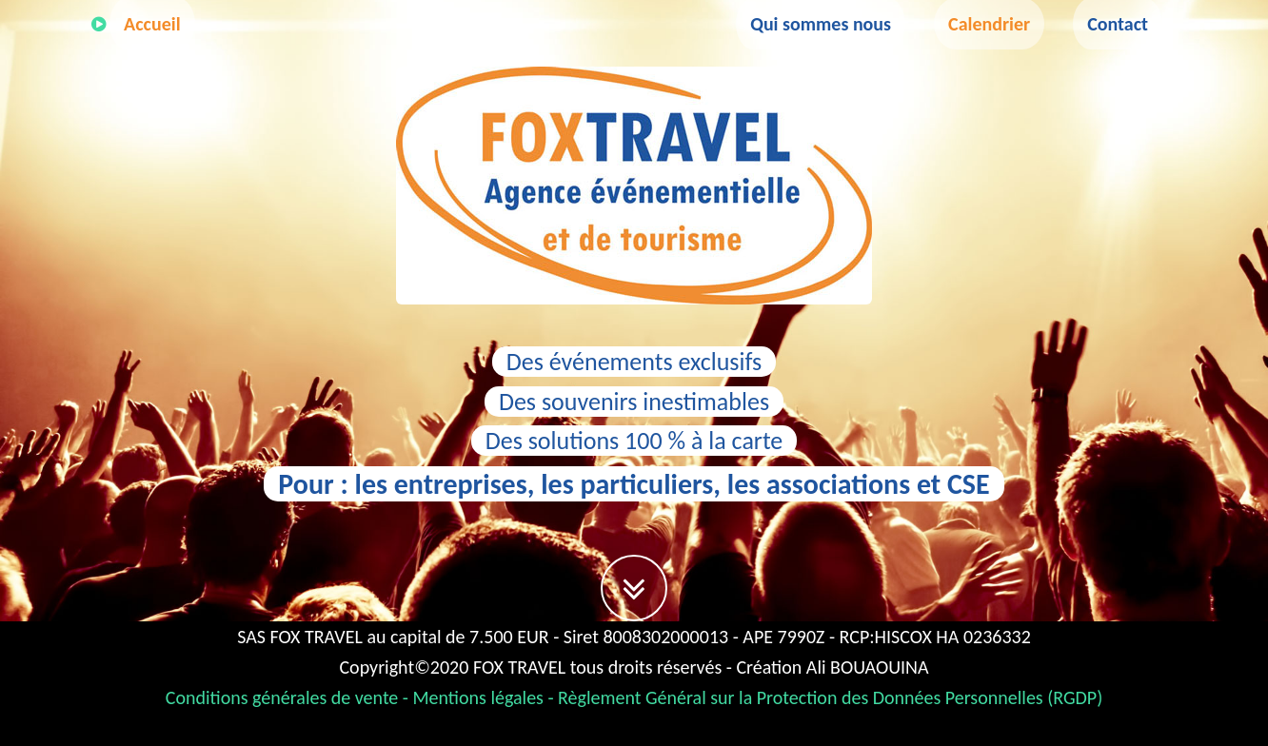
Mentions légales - (486, 697)
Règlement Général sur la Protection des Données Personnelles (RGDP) (830, 697)
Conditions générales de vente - (289, 697)
